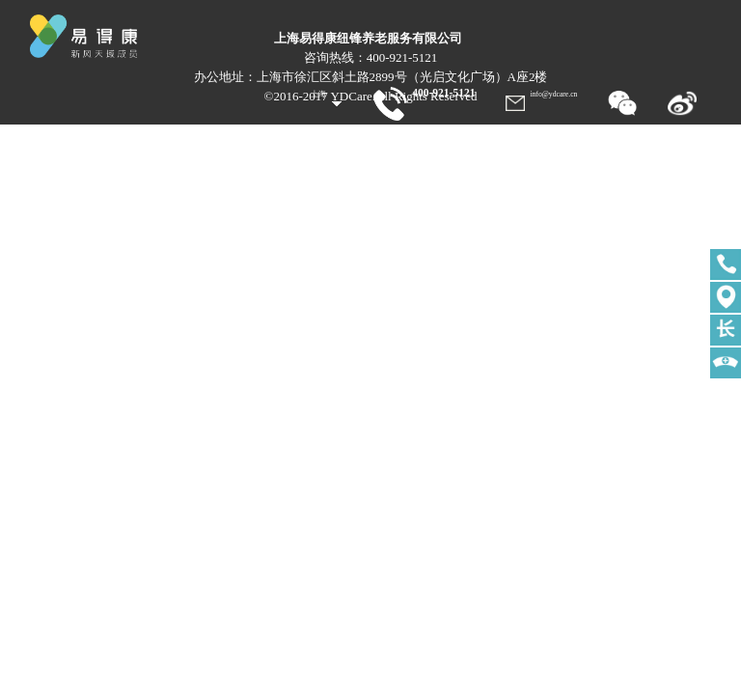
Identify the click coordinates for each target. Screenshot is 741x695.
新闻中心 (557, 136)
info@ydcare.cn (553, 94)
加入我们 (681, 136)
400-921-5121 (424, 92)
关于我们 (496, 136)
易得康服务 (431, 136)
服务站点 (619, 136)
